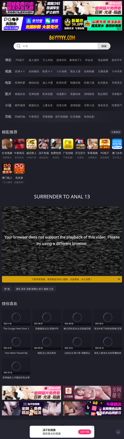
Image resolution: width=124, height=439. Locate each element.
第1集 (7, 288)
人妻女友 (47, 105)
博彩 (8, 60)
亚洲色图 (34, 94)
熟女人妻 (75, 71)
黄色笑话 (103, 105)
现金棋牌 (103, 60)
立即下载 (84, 431)
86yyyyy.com (62, 38)
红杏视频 (75, 116)
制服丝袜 (75, 82)
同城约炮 (20, 116)
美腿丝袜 (75, 94)
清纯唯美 (89, 94)
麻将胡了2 (75, 60)
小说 (8, 105)
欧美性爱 (61, 82)
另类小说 (89, 105)
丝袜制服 (89, 71)
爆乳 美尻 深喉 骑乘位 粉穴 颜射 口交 (35, 288)
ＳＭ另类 (117, 71)
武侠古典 (61, 105)
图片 (8, 94)
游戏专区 (61, 60)
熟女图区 (103, 94)
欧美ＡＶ (47, 71)
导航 (8, 116)
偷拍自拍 (34, 82)
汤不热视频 (61, 116)
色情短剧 (89, 116)
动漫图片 (61, 94)
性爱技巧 (117, 105)
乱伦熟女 (103, 82)
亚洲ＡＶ (20, 71)
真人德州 (34, 60)
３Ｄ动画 (61, 71)
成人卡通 (47, 82)
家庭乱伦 (34, 105)
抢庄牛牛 (117, 60)
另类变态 (117, 82)
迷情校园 (75, 105)
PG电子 (20, 60)
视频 (8, 71)
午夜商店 (34, 116)
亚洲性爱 (20, 82)
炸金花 (89, 60)
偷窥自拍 (20, 94)
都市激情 (20, 105)
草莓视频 (47, 116)
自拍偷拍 (34, 71)
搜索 (104, 46)
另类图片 (117, 94)
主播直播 (103, 71)
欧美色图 (47, 94)
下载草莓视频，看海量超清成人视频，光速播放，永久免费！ (75, 279)
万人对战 (47, 60)
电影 (8, 82)
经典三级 (89, 82)
